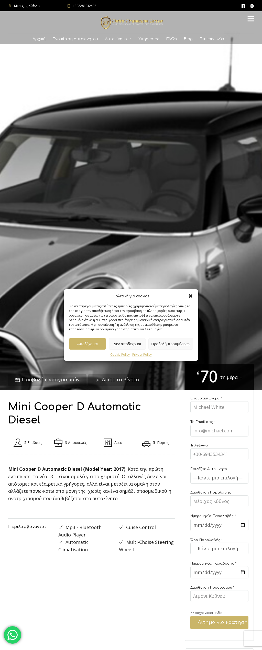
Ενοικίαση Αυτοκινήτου (75, 39)
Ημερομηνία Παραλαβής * (219, 521)
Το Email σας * (219, 426)
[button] (190, 295)
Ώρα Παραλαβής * (219, 544)
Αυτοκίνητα (116, 39)
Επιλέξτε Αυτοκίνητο (219, 473)
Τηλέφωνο (219, 450)
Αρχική (39, 39)
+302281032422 (81, 5)
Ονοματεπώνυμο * (219, 403)
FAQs (171, 39)
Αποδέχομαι (87, 344)
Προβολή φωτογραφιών (47, 379)
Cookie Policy (120, 354)
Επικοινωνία (212, 39)
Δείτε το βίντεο (117, 379)
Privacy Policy (142, 354)
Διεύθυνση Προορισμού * (219, 592)
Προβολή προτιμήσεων (170, 344)
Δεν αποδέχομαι (127, 344)
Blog (188, 39)
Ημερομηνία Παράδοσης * (219, 568)
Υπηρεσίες (148, 39)
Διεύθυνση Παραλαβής (219, 497)
